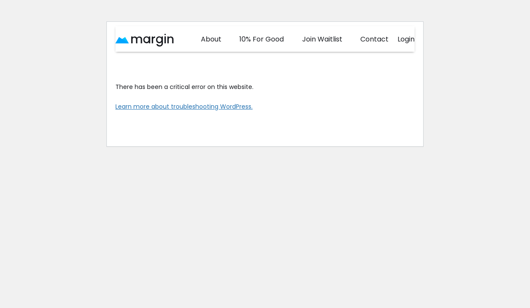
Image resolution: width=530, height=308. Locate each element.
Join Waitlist (322, 39)
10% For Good (261, 39)
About (211, 39)
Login (406, 39)
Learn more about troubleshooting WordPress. (184, 106)
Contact (374, 39)
